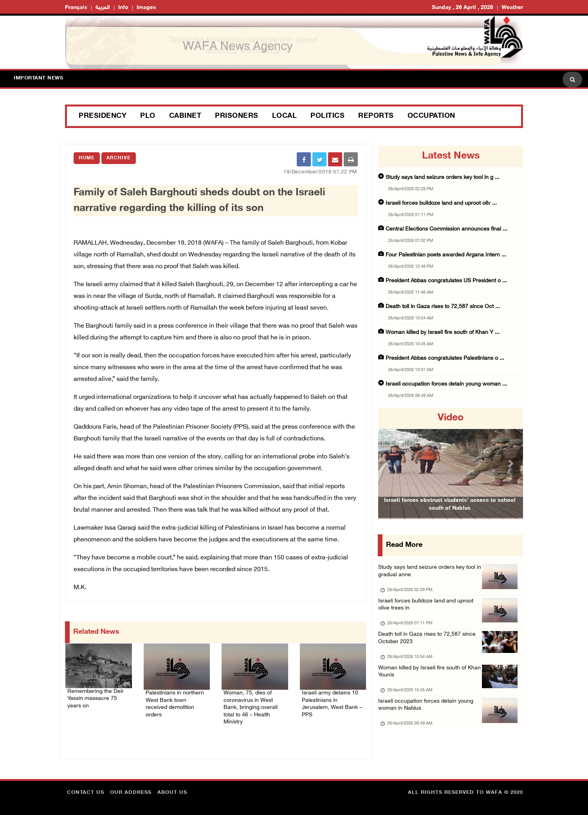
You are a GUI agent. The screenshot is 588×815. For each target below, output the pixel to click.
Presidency (102, 116)
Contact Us (85, 789)
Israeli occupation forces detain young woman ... (446, 384)
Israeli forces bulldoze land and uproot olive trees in (428, 610)
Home (87, 158)
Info (123, 7)
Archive (118, 158)
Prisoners (236, 116)
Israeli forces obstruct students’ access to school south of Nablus (449, 516)
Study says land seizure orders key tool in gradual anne (430, 573)
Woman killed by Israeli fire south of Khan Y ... (443, 332)
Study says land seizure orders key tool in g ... (443, 177)
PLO (147, 116)
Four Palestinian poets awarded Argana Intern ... (446, 255)
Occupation (431, 116)
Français (76, 7)
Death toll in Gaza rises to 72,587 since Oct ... (443, 306)
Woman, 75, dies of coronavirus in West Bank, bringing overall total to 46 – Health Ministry (253, 705)
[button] (389, 463)
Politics (327, 116)
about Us (172, 789)
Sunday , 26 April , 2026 (462, 7)
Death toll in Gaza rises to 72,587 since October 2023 (428, 647)
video (451, 418)
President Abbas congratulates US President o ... (446, 281)
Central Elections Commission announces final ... (446, 229)
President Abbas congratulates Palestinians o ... (445, 358)
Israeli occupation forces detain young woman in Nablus (428, 720)
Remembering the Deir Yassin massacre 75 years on (97, 694)
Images (146, 7)
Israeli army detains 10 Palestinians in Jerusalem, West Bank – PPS (329, 700)
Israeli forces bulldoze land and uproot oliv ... (441, 203)
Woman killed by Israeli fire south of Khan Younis (424, 684)
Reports (376, 116)
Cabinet (185, 116)
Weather (512, 7)
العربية (103, 7)
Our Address (131, 789)
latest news (451, 156)
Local (284, 116)
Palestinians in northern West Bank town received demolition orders (176, 700)
